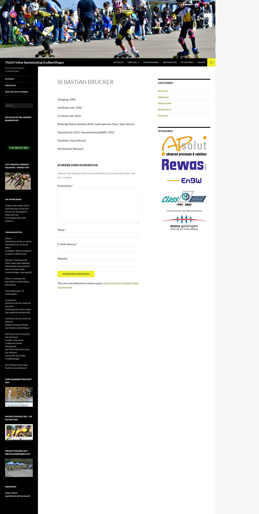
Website (62, 258)
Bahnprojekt (164, 103)
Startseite (163, 115)
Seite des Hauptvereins (16, 92)
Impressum (10, 85)
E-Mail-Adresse (67, 244)
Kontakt (9, 79)
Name (61, 229)
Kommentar (65, 185)
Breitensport (170, 62)
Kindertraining (151, 62)
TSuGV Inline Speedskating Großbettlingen (34, 62)
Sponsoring (187, 62)
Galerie (201, 62)
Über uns (132, 62)
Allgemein (163, 97)
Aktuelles (118, 62)
